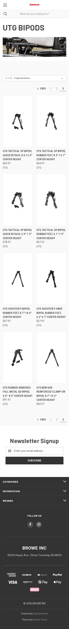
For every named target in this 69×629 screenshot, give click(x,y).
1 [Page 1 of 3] (50, 88)
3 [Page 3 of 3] (63, 88)
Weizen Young (39, 619)
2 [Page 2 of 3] (57, 88)
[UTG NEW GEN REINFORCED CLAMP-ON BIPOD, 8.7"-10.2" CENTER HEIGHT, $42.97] (51, 357)
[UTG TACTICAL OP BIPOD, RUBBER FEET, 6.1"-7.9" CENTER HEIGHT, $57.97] (51, 200)
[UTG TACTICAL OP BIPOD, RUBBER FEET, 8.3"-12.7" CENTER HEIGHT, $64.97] (51, 121)
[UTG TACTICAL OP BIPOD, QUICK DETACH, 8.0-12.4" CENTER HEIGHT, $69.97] (17, 121)
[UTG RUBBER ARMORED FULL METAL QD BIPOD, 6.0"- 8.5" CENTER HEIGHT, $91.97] (17, 357)
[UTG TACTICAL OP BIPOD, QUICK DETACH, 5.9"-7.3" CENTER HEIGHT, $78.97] (17, 200)
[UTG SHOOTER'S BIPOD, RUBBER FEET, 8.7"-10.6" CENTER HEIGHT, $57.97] (17, 278)
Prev (41, 88)
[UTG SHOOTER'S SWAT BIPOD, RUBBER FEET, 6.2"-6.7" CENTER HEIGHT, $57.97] (51, 278)
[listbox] (39, 78)
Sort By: (9, 78)
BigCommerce (40, 613)
